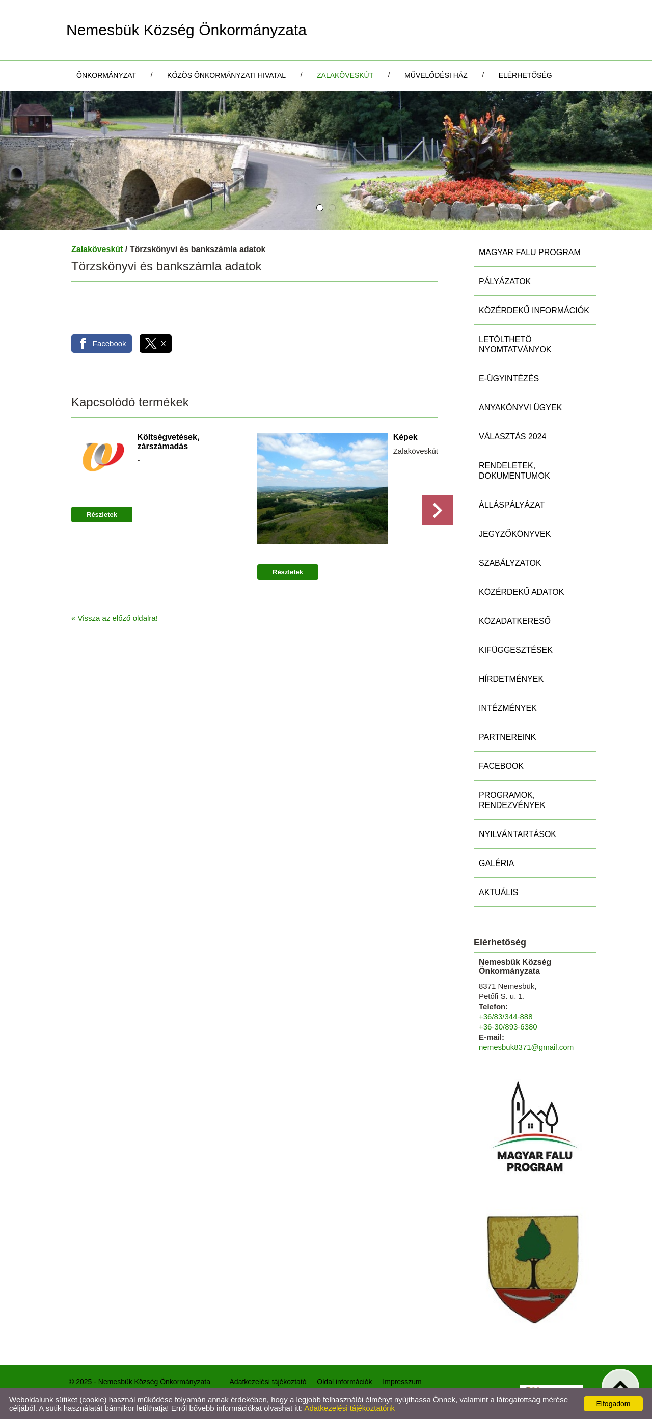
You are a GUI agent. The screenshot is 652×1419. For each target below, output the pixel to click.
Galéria (496, 863)
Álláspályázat (512, 504)
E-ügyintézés (509, 378)
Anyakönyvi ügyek (520, 407)
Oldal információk (344, 1382)
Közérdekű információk (534, 310)
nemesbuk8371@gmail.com (526, 1047)
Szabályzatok (510, 563)
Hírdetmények (511, 679)
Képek (405, 437)
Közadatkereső (515, 621)
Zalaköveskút (97, 249)
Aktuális (498, 892)
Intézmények (508, 708)
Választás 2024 (513, 436)
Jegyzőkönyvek (515, 534)
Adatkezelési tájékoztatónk (349, 1408)
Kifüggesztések (516, 650)
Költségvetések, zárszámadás (169, 442)
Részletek (102, 514)
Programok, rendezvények (512, 800)
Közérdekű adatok (521, 592)
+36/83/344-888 (506, 1016)
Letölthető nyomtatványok (515, 344)
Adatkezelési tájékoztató (268, 1382)
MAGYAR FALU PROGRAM (530, 252)
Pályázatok (505, 281)
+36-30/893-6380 (508, 1026)
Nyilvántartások (517, 834)
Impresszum (402, 1382)
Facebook (501, 766)
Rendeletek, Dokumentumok (514, 470)
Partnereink (507, 737)
